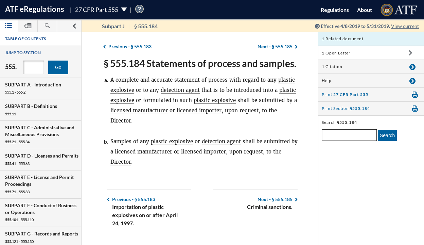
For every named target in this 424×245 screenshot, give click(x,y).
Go (58, 67)
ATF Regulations (34, 9)
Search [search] (387, 135)
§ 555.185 (275, 46)
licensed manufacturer (139, 110)
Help (327, 80)
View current (405, 26)
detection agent (180, 90)
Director (120, 120)
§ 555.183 (130, 46)
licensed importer (199, 110)
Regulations (335, 9)
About (364, 9)
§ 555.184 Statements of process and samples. (200, 63)
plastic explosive (215, 100)
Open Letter (336, 52)
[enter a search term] (349, 135)
